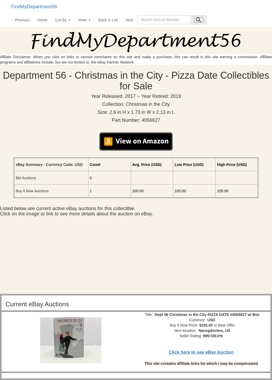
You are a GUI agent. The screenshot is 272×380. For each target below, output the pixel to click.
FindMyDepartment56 (34, 6)
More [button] (84, 20)
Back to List (108, 20)
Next (129, 20)
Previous (22, 20)
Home (42, 20)
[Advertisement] (136, 256)
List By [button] (63, 20)
